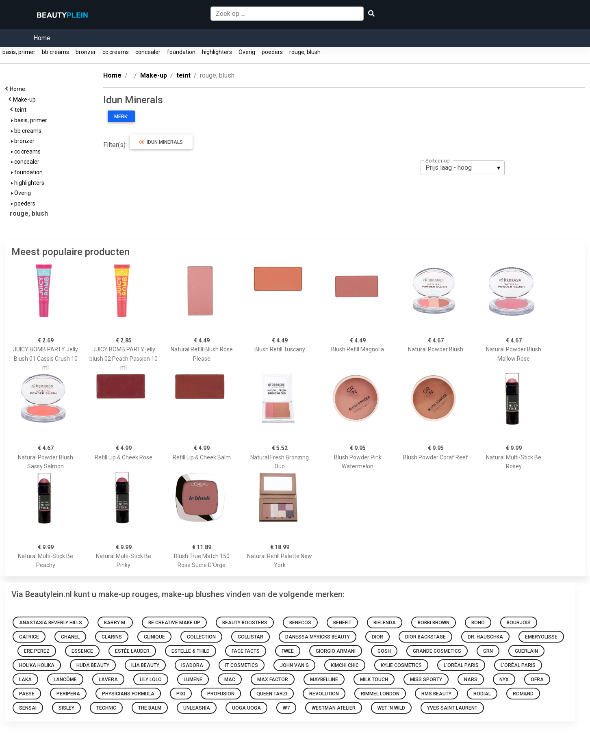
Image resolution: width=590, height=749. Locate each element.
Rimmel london (380, 694)
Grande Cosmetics (437, 651)
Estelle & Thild (190, 651)
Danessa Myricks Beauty (317, 637)
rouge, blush (305, 52)
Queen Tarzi (271, 694)
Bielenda (384, 623)
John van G (294, 665)
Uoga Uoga (246, 708)
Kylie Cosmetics (401, 665)
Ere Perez (37, 651)
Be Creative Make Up (174, 623)
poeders (272, 52)
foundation (181, 52)
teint (22, 109)
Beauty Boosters (244, 623)
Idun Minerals (161, 142)
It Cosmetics (241, 665)
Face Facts (246, 651)
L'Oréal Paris (461, 665)
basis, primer (19, 52)
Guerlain (526, 651)
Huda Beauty (92, 665)
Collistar (250, 637)
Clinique (154, 637)
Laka (25, 679)
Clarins (112, 637)
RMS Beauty (436, 694)
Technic (106, 708)
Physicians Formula (128, 694)
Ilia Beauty (145, 665)
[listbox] (463, 167)
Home (41, 38)
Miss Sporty (426, 679)
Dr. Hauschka (485, 637)
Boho (478, 623)
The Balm (149, 708)
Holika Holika (36, 665)
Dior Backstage (425, 637)
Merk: (121, 116)
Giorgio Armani (336, 651)
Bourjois (519, 623)
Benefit (342, 623)
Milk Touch (374, 679)
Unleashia (196, 708)
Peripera (68, 694)
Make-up (25, 99)
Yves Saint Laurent (452, 708)
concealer (148, 52)
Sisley (66, 708)
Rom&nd (523, 694)
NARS (470, 679)
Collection (201, 637)
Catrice (29, 637)
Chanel (70, 637)
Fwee (288, 651)
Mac (229, 679)
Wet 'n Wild (391, 708)
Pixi (180, 694)
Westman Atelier (334, 708)
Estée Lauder (132, 651)
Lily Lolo (151, 679)
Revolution (324, 694)
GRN (488, 651)
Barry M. (115, 623)
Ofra (537, 679)
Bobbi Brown (433, 623)
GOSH (384, 651)
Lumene (193, 679)
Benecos (300, 623)
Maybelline (324, 679)
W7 (286, 708)
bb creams (55, 52)
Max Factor (272, 679)
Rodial (482, 694)
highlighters (217, 52)
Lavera (108, 679)
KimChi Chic (345, 665)
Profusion (220, 694)
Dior (377, 637)
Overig (247, 52)
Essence (82, 651)
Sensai (28, 708)
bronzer (85, 52)
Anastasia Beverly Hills (50, 623)
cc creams (115, 52)
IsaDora (192, 665)
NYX (504, 679)
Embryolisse (541, 637)
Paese (27, 694)
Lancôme (65, 679)
